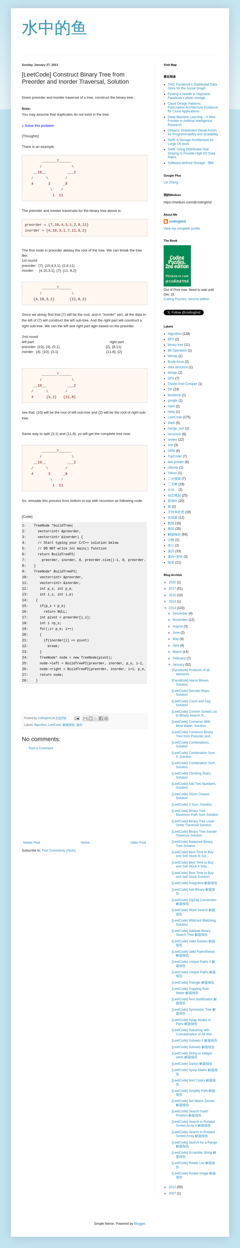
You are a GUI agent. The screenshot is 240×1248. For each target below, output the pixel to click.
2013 (173, 608)
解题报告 (69, 717)
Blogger (139, 1224)
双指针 (173, 501)
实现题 (173, 517)
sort (170, 445)
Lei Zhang (171, 182)
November (181, 620)
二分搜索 (174, 479)
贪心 (171, 545)
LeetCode (54, 717)
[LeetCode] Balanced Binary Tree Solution (192, 843)
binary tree (175, 345)
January (179, 665)
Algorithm (40, 717)
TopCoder (175, 456)
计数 (171, 540)
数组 (171, 523)
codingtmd (177, 221)
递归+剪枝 (175, 557)
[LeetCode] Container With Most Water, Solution (191, 723)
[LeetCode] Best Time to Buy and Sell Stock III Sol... (193, 854)
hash (171, 406)
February (180, 658)
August (178, 626)
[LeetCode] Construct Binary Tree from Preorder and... (192, 734)
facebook (174, 395)
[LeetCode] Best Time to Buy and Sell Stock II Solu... (193, 864)
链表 (171, 562)
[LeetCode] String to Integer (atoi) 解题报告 (192, 1055)
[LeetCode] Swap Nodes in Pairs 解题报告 (191, 1022)
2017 (173, 589)
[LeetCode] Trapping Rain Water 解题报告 (190, 991)
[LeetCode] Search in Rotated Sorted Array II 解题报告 (193, 1123)
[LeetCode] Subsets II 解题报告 (194, 1040)
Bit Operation (177, 350)
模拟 (171, 529)
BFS (171, 339)
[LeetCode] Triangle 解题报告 (193, 982)
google (173, 400)
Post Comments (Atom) (59, 843)
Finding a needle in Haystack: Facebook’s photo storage (189, 96)
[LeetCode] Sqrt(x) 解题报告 (192, 1064)
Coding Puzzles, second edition (186, 299)
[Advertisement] (84, 788)
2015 (173, 595)
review (172, 440)
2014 (173, 601)
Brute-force (176, 362)
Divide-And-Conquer (182, 384)
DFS (171, 378)
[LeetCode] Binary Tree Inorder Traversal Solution (194, 833)
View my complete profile (182, 228)
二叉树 (173, 484)
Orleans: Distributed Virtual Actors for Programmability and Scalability (193, 132)
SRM (171, 451)
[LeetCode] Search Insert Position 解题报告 (190, 1113)
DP (170, 389)
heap (171, 412)
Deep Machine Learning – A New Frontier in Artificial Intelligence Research (191, 121)
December (181, 613)
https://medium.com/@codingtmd (188, 202)
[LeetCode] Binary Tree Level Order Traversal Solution (193, 823)
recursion (174, 434)
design (172, 373)
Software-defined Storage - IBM (191, 163)
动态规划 (174, 495)
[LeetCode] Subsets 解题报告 (193, 1047)
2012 (173, 1187)
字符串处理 (176, 512)
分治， (173, 490)
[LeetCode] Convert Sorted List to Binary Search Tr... (194, 713)
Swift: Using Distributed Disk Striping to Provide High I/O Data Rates (191, 153)
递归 (79, 717)
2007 (173, 1193)
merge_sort (176, 428)
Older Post (138, 835)
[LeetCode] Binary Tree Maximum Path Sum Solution (195, 813)
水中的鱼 (54, 28)
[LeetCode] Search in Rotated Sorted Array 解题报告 (193, 1134)
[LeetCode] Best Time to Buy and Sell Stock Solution (193, 875)
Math (171, 423)
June (177, 633)
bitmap (173, 356)
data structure (178, 367)
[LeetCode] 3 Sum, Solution (192, 804)
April (176, 645)
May (176, 639)
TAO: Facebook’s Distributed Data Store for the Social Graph (192, 86)
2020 (173, 582)
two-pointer (176, 462)
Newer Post (31, 835)
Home (85, 835)
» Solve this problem (38, 126)
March (178, 652)
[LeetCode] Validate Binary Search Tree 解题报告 (191, 933)
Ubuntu (173, 467)
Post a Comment (41, 741)
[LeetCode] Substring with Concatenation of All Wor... (193, 1032)
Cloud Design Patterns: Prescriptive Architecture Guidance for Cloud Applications (193, 107)
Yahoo (172, 473)
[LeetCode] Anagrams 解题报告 (194, 883)
